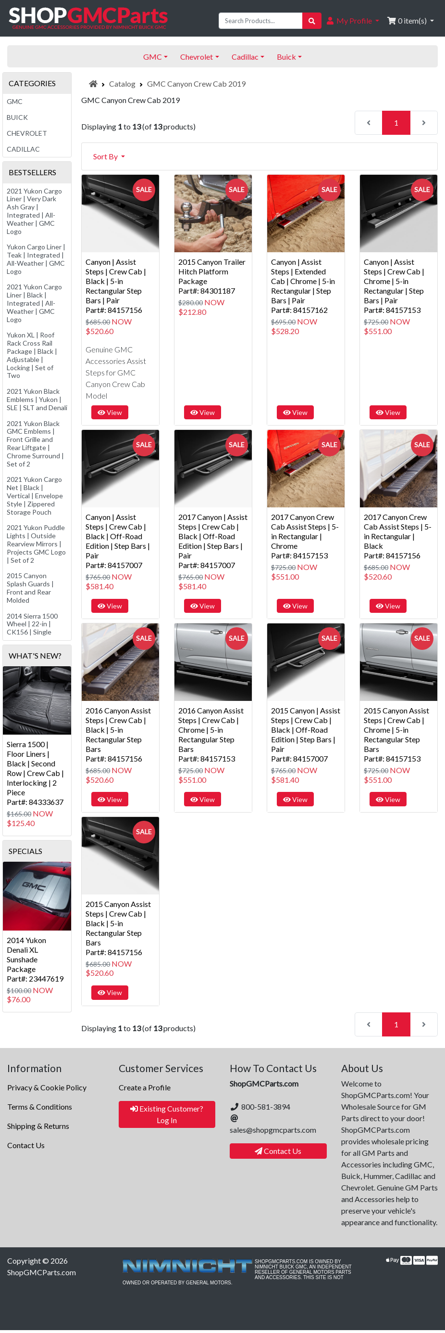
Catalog (122, 83)
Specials (25, 850)
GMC (15, 101)
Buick (17, 117)
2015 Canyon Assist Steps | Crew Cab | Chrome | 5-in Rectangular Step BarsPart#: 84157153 (396, 734)
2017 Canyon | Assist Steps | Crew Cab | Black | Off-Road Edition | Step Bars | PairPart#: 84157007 (212, 540)
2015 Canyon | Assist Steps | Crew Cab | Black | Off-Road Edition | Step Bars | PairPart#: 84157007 (305, 734)
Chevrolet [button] (196, 56)
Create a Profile (145, 1087)
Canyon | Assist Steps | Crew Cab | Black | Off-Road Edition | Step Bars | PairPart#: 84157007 (118, 540)
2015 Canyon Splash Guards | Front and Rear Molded (30, 587)
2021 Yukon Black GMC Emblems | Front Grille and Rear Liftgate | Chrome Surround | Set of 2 (35, 443)
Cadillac (23, 149)
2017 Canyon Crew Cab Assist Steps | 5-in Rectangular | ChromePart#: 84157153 (305, 536)
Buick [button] (286, 56)
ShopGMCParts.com (41, 1272)
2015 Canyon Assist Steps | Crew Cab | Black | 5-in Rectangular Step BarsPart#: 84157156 (118, 928)
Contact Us (26, 1145)
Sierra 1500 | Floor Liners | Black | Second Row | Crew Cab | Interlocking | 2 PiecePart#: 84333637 (35, 772)
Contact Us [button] (278, 1150)
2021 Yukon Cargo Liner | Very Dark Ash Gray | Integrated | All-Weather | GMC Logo (34, 211)
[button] (352, 20)
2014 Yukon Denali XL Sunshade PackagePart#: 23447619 (35, 959)
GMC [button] (152, 56)
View (110, 412)
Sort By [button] (106, 156)
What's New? (35, 655)
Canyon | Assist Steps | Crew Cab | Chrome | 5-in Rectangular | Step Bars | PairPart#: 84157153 (394, 285)
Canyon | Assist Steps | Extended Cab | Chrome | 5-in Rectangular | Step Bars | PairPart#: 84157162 (303, 285)
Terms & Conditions (39, 1106)
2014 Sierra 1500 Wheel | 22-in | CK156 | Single (32, 624)
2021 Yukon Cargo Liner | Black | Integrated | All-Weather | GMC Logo (34, 303)
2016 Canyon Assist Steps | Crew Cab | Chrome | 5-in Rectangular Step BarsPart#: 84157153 (211, 734)
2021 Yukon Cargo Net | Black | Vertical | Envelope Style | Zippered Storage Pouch (35, 495)
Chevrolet (27, 133)
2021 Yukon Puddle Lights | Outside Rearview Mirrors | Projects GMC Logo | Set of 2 (36, 543)
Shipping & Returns (38, 1125)
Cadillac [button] (245, 56)
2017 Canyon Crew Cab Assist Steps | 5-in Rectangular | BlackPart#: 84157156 (398, 536)
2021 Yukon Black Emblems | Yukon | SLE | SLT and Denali (37, 399)
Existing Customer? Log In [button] (166, 1114)
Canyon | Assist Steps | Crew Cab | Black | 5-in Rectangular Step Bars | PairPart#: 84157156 (116, 285)
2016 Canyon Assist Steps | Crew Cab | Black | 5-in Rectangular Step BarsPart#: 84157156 (118, 734)
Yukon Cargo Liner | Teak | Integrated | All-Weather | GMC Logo (36, 259)
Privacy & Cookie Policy (47, 1087)
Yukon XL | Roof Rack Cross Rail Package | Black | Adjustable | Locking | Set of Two (32, 355)
